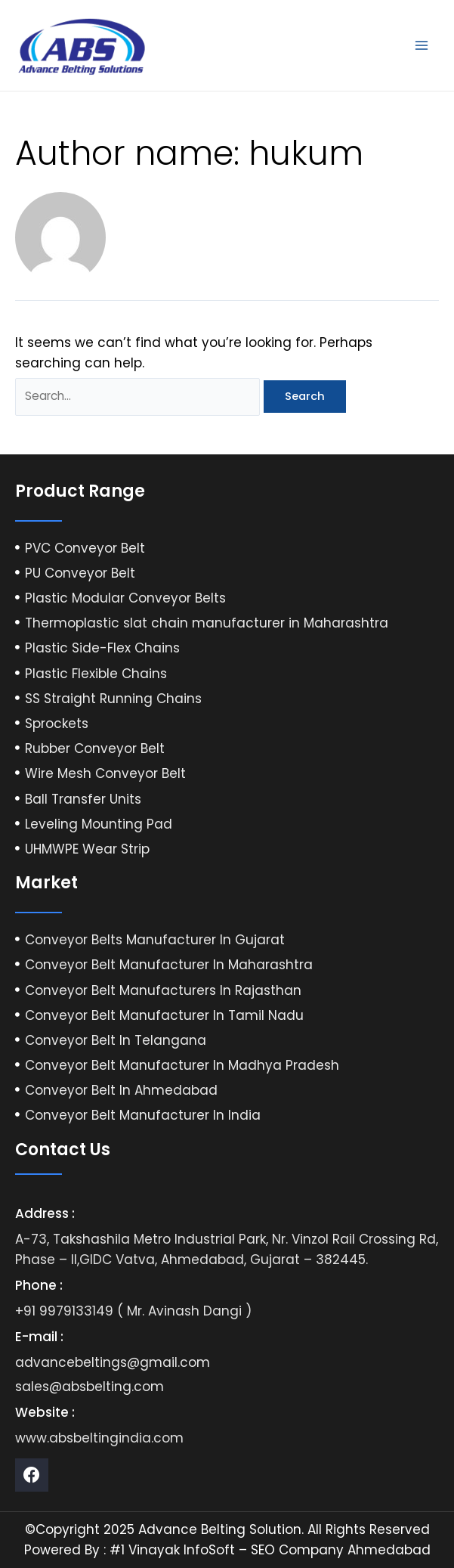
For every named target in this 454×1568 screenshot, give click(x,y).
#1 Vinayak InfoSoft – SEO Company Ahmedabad (270, 1550)
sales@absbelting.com (89, 1386)
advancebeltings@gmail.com (112, 1362)
